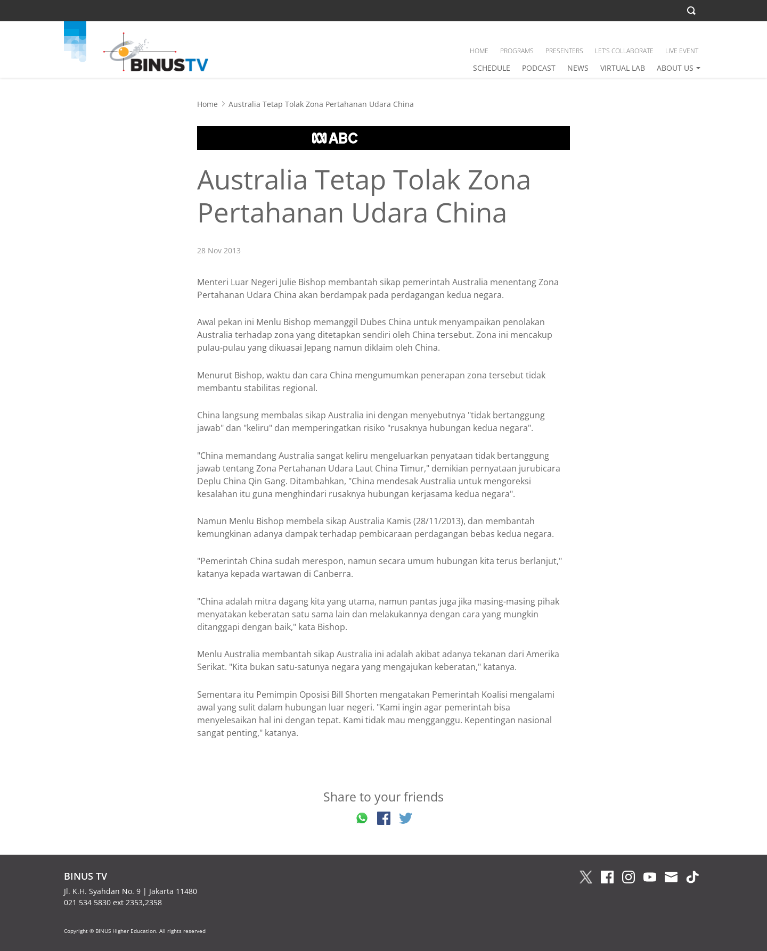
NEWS (578, 68)
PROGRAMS (517, 50)
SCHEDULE (491, 68)
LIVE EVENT (681, 50)
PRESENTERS (564, 50)
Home (207, 104)
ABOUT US (675, 68)
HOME (479, 50)
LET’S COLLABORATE (624, 50)
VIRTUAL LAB (622, 68)
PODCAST (539, 68)
